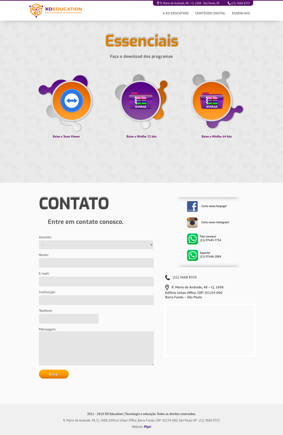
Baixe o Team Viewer (66, 136)
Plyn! (147, 427)
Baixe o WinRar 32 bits (141, 136)
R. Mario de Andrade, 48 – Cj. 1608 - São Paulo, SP (189, 3)
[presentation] (83, 406)
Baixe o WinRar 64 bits (217, 136)
